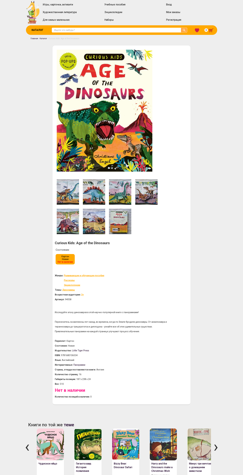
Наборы (109, 19)
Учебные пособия (114, 4)
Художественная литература (60, 12)
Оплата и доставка (51, 441)
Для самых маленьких (56, 19)
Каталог (37, 30)
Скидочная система (41, 449)
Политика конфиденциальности (126, 441)
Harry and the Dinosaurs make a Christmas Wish (157, 293)
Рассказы (138, 87)
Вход (169, 4)
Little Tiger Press (149, 171)
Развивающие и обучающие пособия (153, 82)
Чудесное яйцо (43, 289)
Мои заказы (173, 12)
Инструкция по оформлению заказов (85, 441)
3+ (151, 101)
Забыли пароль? (206, 438)
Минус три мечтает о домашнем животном (196, 293)
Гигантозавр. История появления (79, 293)
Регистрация (173, 19)
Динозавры (137, 96)
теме (64, 247)
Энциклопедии (113, 12)
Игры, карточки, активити (58, 4)
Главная (32, 38)
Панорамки (148, 185)
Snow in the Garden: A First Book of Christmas (196, 386)
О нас (33, 441)
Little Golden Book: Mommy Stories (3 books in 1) (120, 386)
